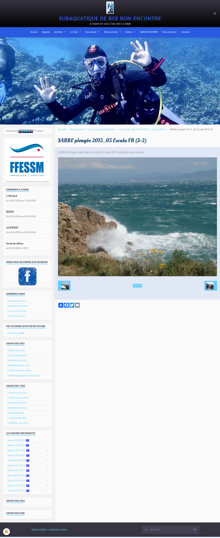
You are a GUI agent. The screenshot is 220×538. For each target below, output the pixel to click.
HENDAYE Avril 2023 (17, 362)
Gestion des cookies (58, 530)
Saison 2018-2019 (18, 461)
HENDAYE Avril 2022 (17, 409)
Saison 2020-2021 (18, 456)
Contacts (185, 32)
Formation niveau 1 (17, 317)
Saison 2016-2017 (18, 471)
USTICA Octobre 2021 (18, 399)
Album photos (111, 32)
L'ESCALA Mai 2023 (17, 357)
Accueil (33, 32)
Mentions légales (39, 530)
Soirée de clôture (14, 245)
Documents (91, 32)
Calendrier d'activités (18, 307)
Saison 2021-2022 (18, 451)
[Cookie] (6, 531)
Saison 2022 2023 (18, 446)
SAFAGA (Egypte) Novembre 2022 (24, 377)
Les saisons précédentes (101, 130)
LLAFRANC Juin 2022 (18, 424)
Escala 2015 (158, 130)
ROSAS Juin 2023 (16, 351)
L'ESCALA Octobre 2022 (19, 372)
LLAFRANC (12, 229)
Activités (58, 32)
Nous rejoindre (169, 32)
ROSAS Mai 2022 (16, 414)
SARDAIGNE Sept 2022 (19, 367)
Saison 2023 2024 (18, 441)
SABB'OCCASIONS (149, 32)
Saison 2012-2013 (18, 492)
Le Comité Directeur (17, 312)
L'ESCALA (11, 197)
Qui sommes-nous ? (17, 302)
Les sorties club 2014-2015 (133, 130)
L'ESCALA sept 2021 (17, 394)
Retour (137, 287)
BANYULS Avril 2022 (17, 404)
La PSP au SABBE (16, 334)
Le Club (74, 32)
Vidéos (129, 32)
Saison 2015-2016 (18, 476)
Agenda (46, 32)
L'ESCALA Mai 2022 (17, 419)
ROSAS (10, 213)
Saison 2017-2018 (18, 466)
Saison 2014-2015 (18, 482)
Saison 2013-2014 (18, 487)
